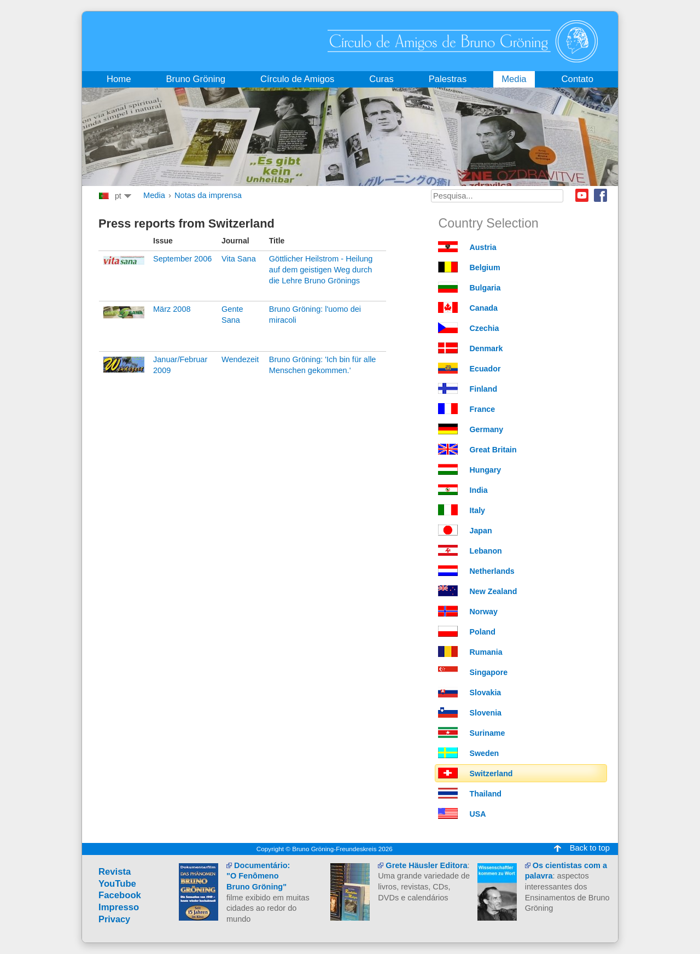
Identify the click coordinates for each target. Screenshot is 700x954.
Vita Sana (238, 258)
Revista (114, 871)
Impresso (118, 907)
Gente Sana (232, 314)
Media (154, 195)
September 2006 (182, 258)
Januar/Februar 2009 (180, 365)
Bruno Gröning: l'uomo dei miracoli (315, 314)
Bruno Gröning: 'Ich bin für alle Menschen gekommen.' (322, 365)
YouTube (117, 884)
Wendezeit (240, 359)
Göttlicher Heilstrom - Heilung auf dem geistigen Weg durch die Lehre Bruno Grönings (321, 269)
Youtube (581, 195)
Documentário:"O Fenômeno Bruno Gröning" (258, 876)
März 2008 (172, 309)
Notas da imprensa (208, 195)
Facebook (600, 195)
